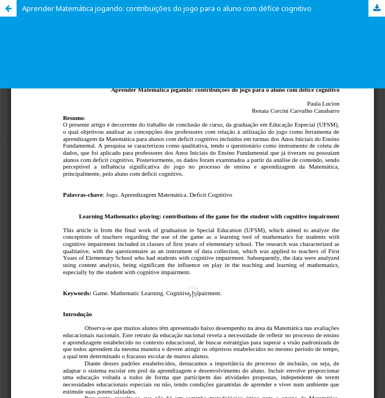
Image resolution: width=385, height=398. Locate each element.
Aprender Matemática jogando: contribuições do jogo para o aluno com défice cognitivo (167, 8)
